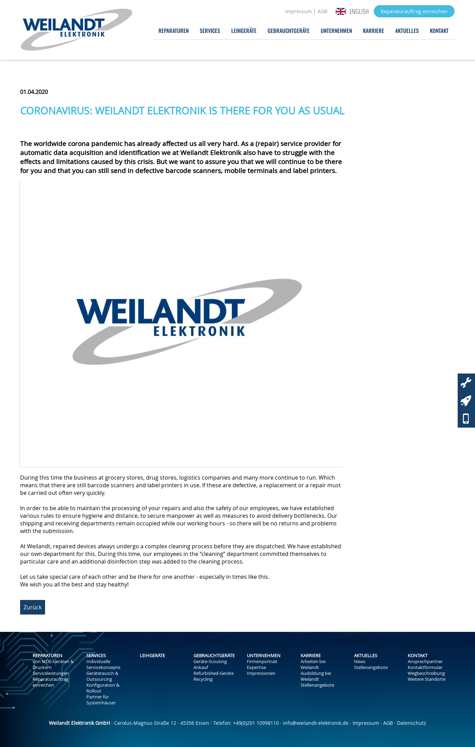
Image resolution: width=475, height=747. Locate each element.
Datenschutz (411, 723)
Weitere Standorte (427, 679)
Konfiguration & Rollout (102, 688)
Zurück (33, 607)
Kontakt (439, 30)
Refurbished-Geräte (213, 673)
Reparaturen (173, 30)
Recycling (203, 679)
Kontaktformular (425, 667)
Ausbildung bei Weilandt (316, 676)
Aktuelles (407, 30)
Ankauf (200, 667)
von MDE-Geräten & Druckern (53, 664)
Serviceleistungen (51, 673)
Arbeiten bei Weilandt (313, 664)
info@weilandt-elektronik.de (315, 723)
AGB (322, 11)
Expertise (256, 667)
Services (210, 30)
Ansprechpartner (425, 661)
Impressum (298, 11)
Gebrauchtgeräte (289, 30)
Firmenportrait (262, 661)
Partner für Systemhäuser (101, 700)
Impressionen (261, 673)
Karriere (373, 30)
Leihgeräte (244, 30)
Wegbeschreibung (426, 673)
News (359, 661)
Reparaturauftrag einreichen (414, 11)
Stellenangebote (317, 685)
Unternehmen (336, 30)
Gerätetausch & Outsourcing (102, 676)
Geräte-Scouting (210, 661)
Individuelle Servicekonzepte (103, 664)
